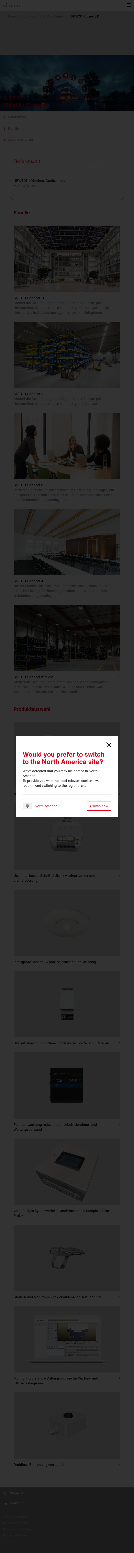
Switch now (99, 805)
